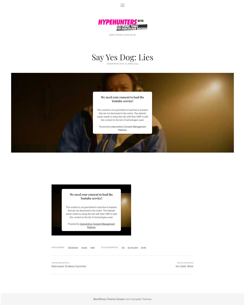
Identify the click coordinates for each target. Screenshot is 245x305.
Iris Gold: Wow (184, 266)
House (84, 247)
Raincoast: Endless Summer (69, 266)
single (143, 247)
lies (123, 247)
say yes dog (133, 247)
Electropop (73, 247)
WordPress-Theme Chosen (109, 299)
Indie (92, 247)
